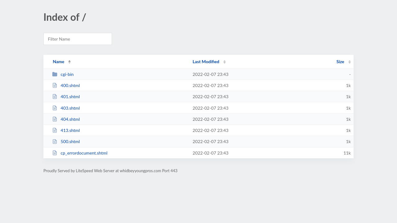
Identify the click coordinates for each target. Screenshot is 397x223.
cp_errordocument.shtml (79, 152)
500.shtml (66, 141)
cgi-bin (63, 74)
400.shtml (66, 85)
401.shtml (66, 96)
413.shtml (66, 130)
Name (58, 61)
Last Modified (206, 61)
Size (340, 61)
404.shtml (66, 119)
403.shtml (66, 108)
